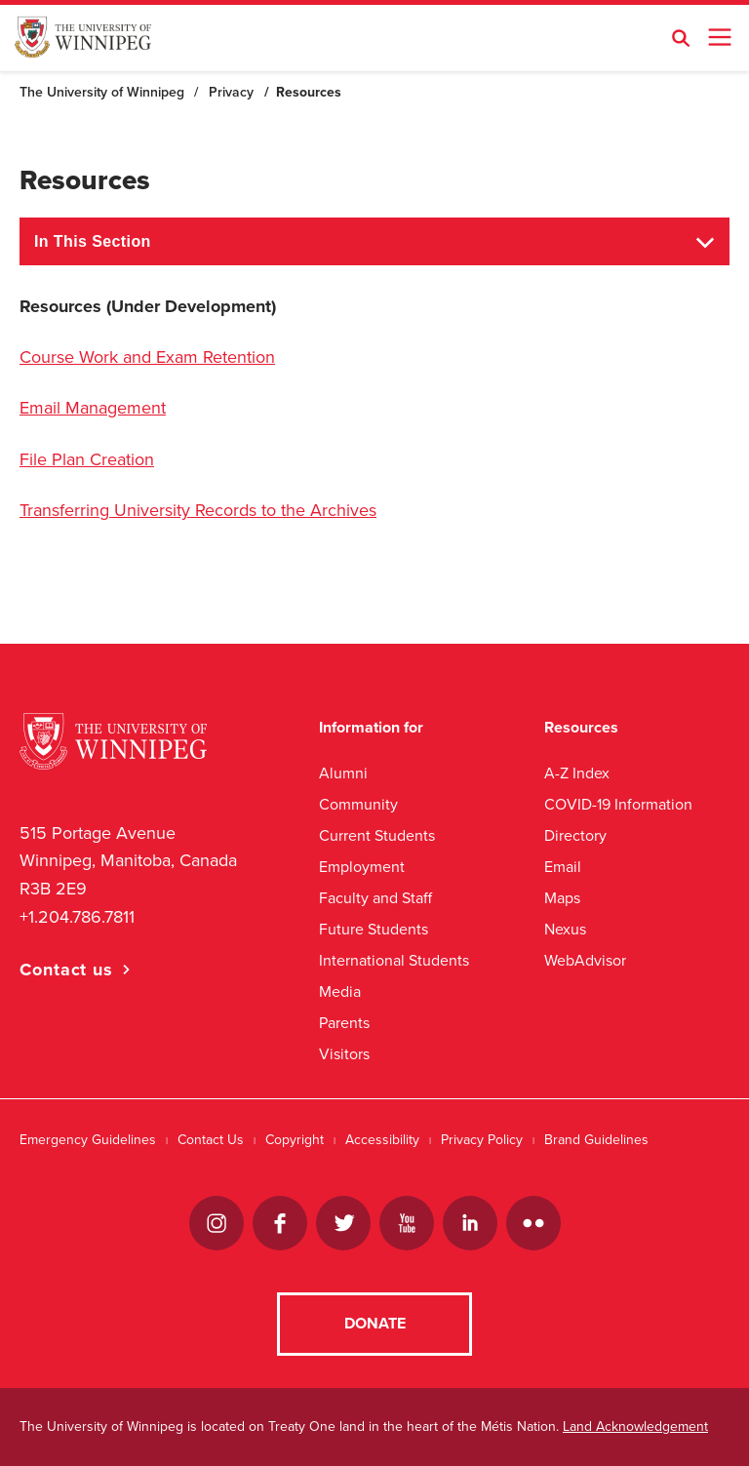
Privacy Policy (482, 1139)
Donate (375, 1323)
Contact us (66, 969)
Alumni (343, 773)
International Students (394, 960)
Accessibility (382, 1139)
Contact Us (210, 1139)
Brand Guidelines (596, 1139)
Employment (362, 866)
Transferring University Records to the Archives (198, 510)
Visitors (344, 1054)
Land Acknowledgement (635, 1426)
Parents (344, 1022)
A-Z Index (577, 773)
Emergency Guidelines (88, 1139)
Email (562, 866)
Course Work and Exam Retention (147, 357)
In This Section (92, 241)
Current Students (377, 835)
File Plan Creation (87, 459)
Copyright (294, 1139)
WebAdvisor (585, 960)
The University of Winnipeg (102, 92)
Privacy (231, 92)
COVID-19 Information (618, 804)
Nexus (565, 929)
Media (340, 991)
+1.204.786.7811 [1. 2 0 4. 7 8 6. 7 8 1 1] (77, 917)
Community (358, 804)
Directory (575, 835)
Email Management (93, 407)
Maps (562, 898)
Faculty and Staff (375, 898)
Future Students (373, 929)
